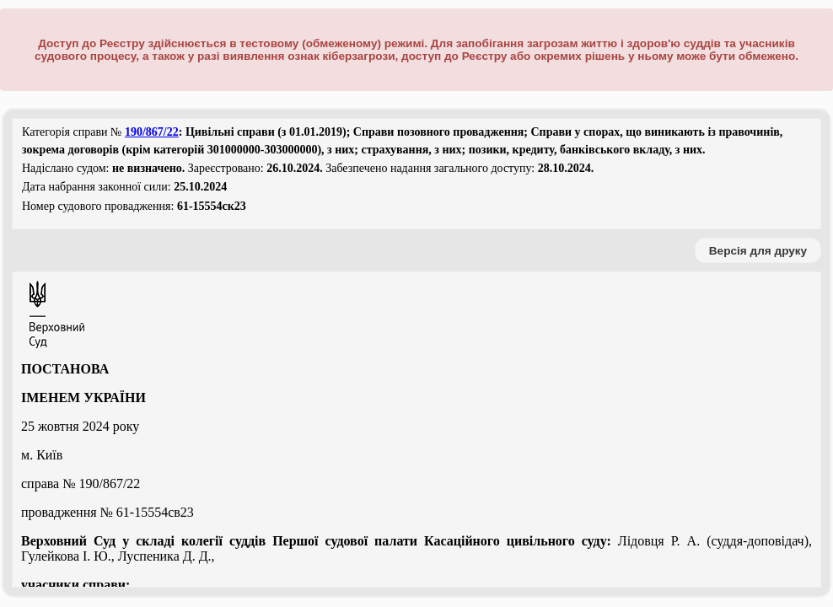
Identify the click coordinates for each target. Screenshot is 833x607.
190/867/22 (152, 132)
